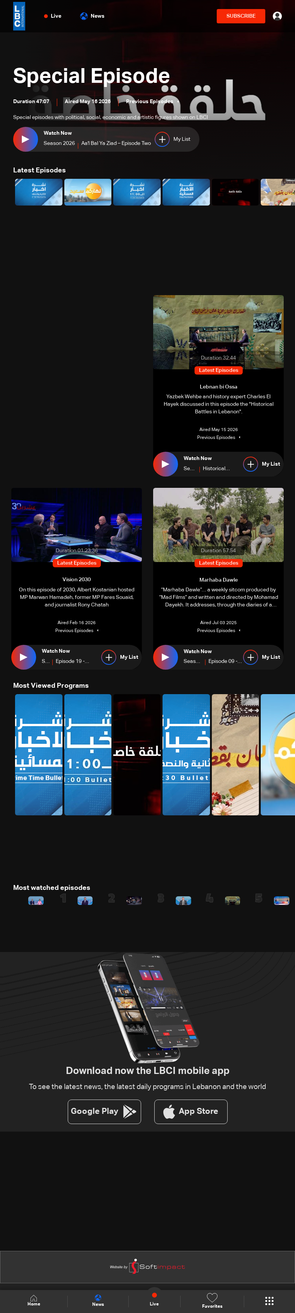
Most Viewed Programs (51, 685)
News (92, 16)
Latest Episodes (39, 170)
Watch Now (58, 133)
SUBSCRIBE (241, 16)
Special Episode (93, 76)
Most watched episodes (51, 887)
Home (33, 1301)
